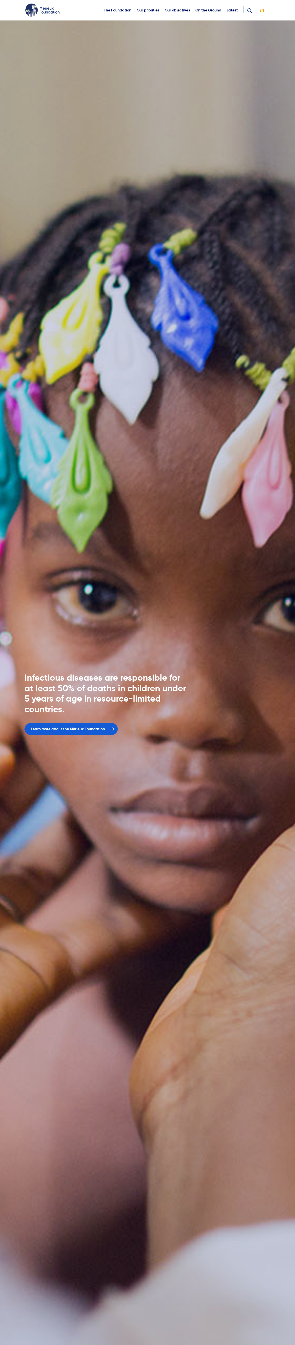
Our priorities (148, 10)
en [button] (262, 10)
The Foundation (117, 10)
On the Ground (208, 10)
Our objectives (177, 10)
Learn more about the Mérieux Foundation (68, 729)
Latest (232, 10)
